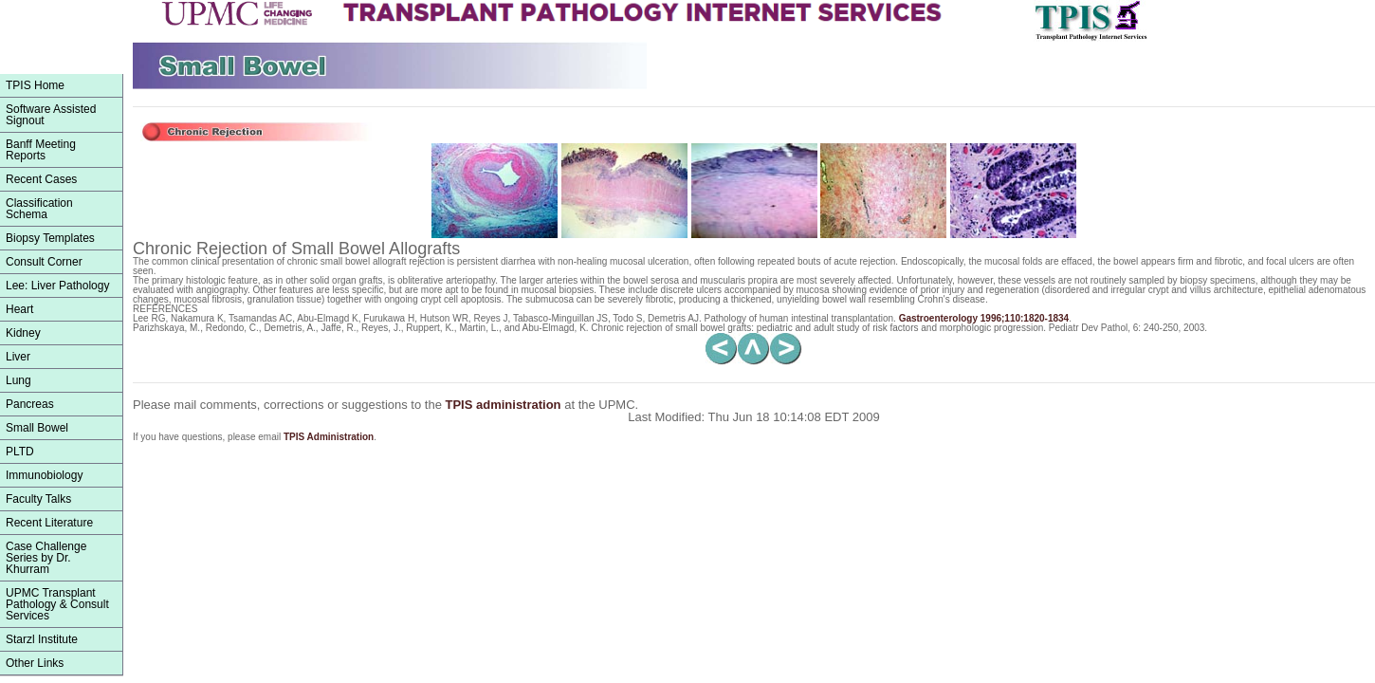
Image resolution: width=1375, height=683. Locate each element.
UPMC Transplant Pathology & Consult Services (57, 604)
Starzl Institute (42, 639)
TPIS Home (35, 85)
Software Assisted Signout (51, 114)
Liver (18, 356)
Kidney (23, 333)
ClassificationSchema (39, 208)
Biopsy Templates (50, 238)
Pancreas (30, 404)
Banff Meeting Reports (41, 150)
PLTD (20, 451)
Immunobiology (44, 475)
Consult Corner (44, 261)
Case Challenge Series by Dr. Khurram (46, 558)
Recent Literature (49, 522)
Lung (18, 380)
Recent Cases (41, 179)
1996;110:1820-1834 (984, 318)
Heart (19, 309)
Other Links (35, 663)
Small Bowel (37, 427)
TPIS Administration (329, 437)
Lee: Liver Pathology (57, 285)
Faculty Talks (38, 499)
